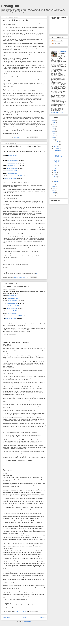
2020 (53, 129)
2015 (53, 140)
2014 (53, 184)
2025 (53, 120)
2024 (53, 122)
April (55, 174)
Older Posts (42, 617)
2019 (53, 131)
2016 (53, 137)
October (56, 146)
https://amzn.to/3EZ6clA (16, 175)
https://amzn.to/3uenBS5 (12, 163)
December (56, 142)
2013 (53, 186)
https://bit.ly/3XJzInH (13, 155)
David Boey (63, 51)
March (55, 176)
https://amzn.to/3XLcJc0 (13, 165)
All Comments (56, 43)
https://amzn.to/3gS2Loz (11, 168)
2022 (53, 126)
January (56, 181)
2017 (53, 135)
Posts (54, 40)
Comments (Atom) (27, 621)
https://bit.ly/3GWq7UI (12, 173)
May (55, 172)
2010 (53, 193)
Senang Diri (10, 6)
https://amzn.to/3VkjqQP (12, 160)
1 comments (23, 137)
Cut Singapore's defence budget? (17, 286)
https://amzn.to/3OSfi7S (11, 170)
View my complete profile (57, 112)
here (37, 273)
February (56, 179)
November (56, 144)
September (57, 148)
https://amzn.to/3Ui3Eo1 (11, 178)
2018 (53, 133)
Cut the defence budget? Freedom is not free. (22, 146)
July (55, 168)
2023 (53, 124)
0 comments (22, 277)
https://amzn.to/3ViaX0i (13, 158)
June (55, 170)
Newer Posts (6, 617)
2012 (53, 188)
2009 (53, 195)
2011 (53, 190)
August (56, 165)
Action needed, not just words (15, 20)
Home (24, 617)
